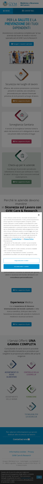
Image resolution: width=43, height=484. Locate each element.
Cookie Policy (16, 239)
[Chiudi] (38, 214)
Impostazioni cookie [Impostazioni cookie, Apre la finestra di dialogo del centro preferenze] (21, 261)
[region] (21, 242)
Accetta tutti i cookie (21, 266)
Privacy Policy (28, 239)
